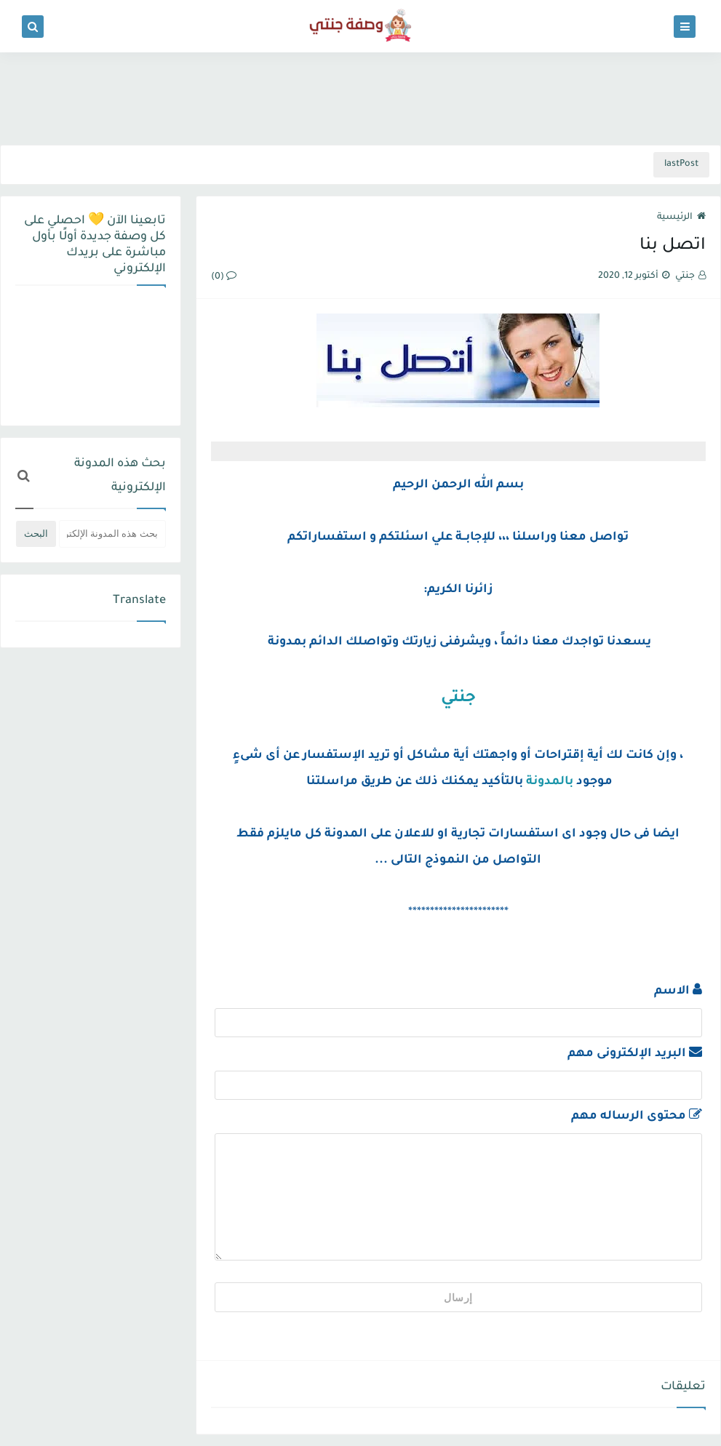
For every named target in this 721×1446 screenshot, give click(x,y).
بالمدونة (549, 781)
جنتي (458, 699)
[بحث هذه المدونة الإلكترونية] (112, 534)
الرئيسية (681, 217)
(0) (223, 277)
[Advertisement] (361, 96)
